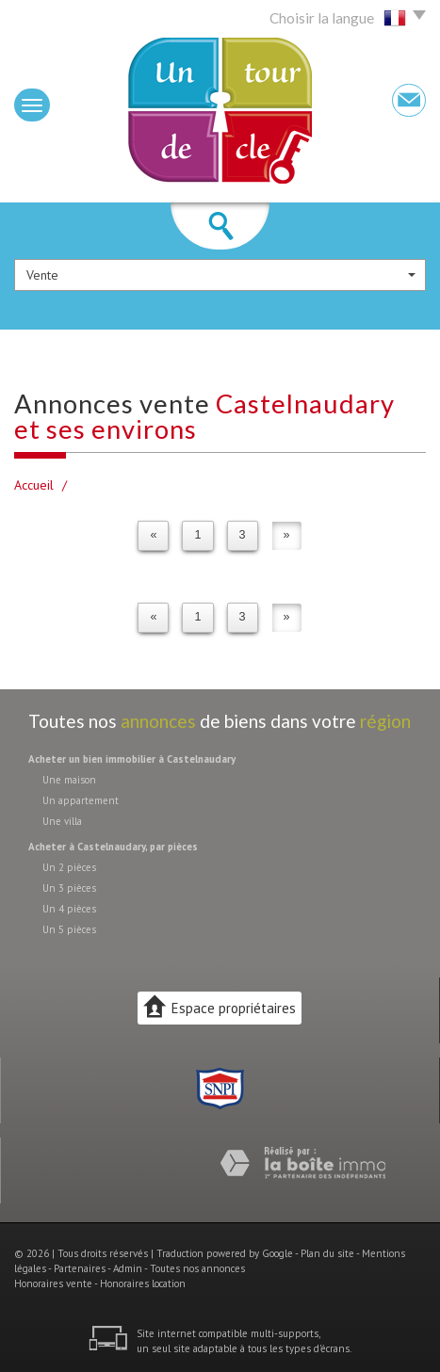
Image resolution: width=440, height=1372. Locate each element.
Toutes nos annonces (197, 1268)
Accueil (34, 484)
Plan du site (327, 1253)
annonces (158, 721)
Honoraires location (143, 1283)
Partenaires (80, 1268)
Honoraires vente (53, 1283)
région (385, 721)
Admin (127, 1268)
